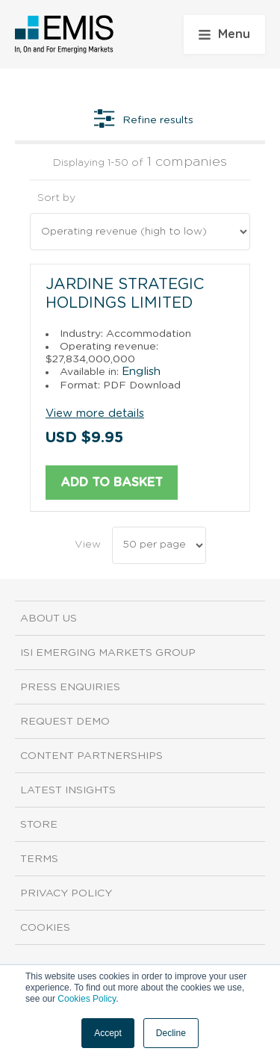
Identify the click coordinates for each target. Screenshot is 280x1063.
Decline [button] (171, 1033)
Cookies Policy (86, 999)
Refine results (143, 120)
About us (48, 618)
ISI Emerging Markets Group (108, 653)
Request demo (65, 721)
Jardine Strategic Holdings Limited (125, 294)
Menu (224, 34)
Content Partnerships (91, 756)
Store (38, 824)
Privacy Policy (66, 893)
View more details (95, 413)
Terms (39, 859)
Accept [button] (108, 1033)
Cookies (45, 928)
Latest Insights (68, 790)
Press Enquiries (70, 687)
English (141, 371)
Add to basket (111, 483)
